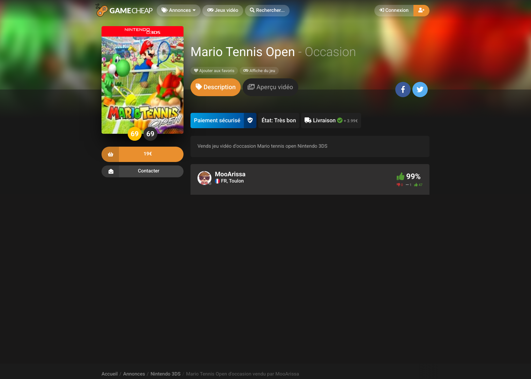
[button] (267, 10)
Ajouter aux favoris (214, 70)
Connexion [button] (394, 10)
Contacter (143, 171)
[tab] (215, 87)
